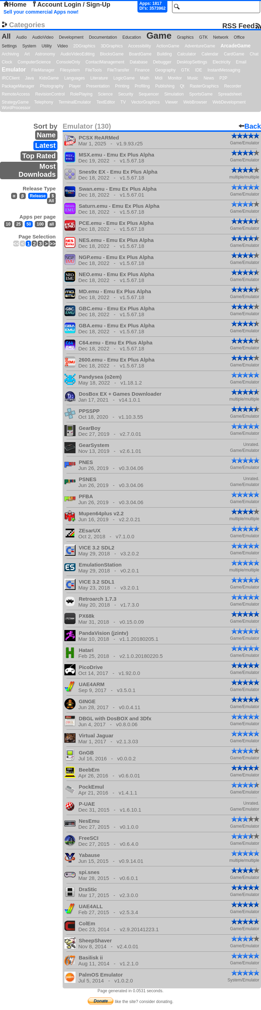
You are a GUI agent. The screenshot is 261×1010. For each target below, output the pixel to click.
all (51, 224)
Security (125, 94)
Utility (47, 46)
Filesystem (70, 70)
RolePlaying (81, 94)
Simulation (174, 94)
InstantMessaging (223, 70)
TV (123, 102)
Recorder (232, 86)
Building (164, 54)
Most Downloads (37, 170)
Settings (9, 46)
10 (8, 224)
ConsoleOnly (68, 62)
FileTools (93, 70)
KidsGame (49, 78)
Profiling (142, 86)
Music (192, 78)
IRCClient (10, 78)
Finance (142, 70)
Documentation (103, 37)
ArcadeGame (236, 45)
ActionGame (167, 46)
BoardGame (140, 54)
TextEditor (105, 102)
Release (38, 195)
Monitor (175, 78)
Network (220, 37)
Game (159, 35)
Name (46, 135)
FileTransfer (118, 70)
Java (29, 78)
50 (28, 224)
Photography (52, 86)
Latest (45, 145)
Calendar (210, 54)
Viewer (171, 102)
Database (139, 62)
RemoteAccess (16, 94)
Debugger (162, 62)
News (209, 78)
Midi (159, 78)
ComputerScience (34, 62)
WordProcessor (16, 107)
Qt (182, 86)
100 (40, 224)
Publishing (164, 86)
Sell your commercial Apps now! (41, 12)
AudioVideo (42, 37)
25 (18, 224)
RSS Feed (238, 25)
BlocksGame (112, 54)
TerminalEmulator (74, 102)
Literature (99, 78)
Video (62, 46)
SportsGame (201, 94)
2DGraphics (84, 46)
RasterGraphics (204, 86)
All (6, 36)
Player (75, 86)
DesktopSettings (192, 62)
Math (145, 78)
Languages (74, 78)
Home (14, 4)
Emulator (14, 70)
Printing (122, 86)
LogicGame (124, 78)
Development (71, 37)
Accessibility (139, 46)
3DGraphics (111, 46)
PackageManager (18, 86)
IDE (198, 70)
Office (239, 37)
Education (131, 37)
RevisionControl (50, 94)
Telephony (43, 102)
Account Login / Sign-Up (71, 4)
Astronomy (45, 54)
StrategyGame (15, 102)
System (29, 46)
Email (241, 62)
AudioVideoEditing (78, 54)
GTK (203, 37)
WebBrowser (195, 102)
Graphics (185, 37)
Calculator (186, 54)
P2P (223, 78)
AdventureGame (200, 46)
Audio (21, 37)
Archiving (10, 54)
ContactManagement (105, 62)
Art (27, 54)
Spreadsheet (230, 94)
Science (105, 94)
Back (250, 126)
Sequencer (149, 94)
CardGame (234, 54)
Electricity (221, 62)
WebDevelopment (229, 102)
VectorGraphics (145, 102)
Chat (254, 54)
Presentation (98, 86)
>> (52, 243)
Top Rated (39, 156)
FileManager (43, 70)
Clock (7, 62)
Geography (165, 70)
